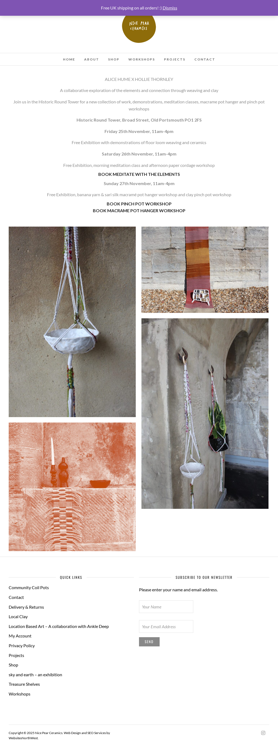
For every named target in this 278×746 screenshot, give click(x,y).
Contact (204, 59)
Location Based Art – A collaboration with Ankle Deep (59, 626)
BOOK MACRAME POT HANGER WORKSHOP (139, 210)
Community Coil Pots (29, 587)
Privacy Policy (22, 645)
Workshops (141, 59)
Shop (113, 59)
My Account (20, 635)
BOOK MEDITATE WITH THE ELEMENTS (139, 174)
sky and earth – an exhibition (35, 674)
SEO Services (96, 733)
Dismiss (170, 7)
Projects (174, 59)
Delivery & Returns (26, 607)
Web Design (72, 733)
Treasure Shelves (24, 684)
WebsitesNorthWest (23, 738)
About (91, 59)
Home (69, 59)
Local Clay (18, 616)
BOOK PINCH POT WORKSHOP (139, 203)
